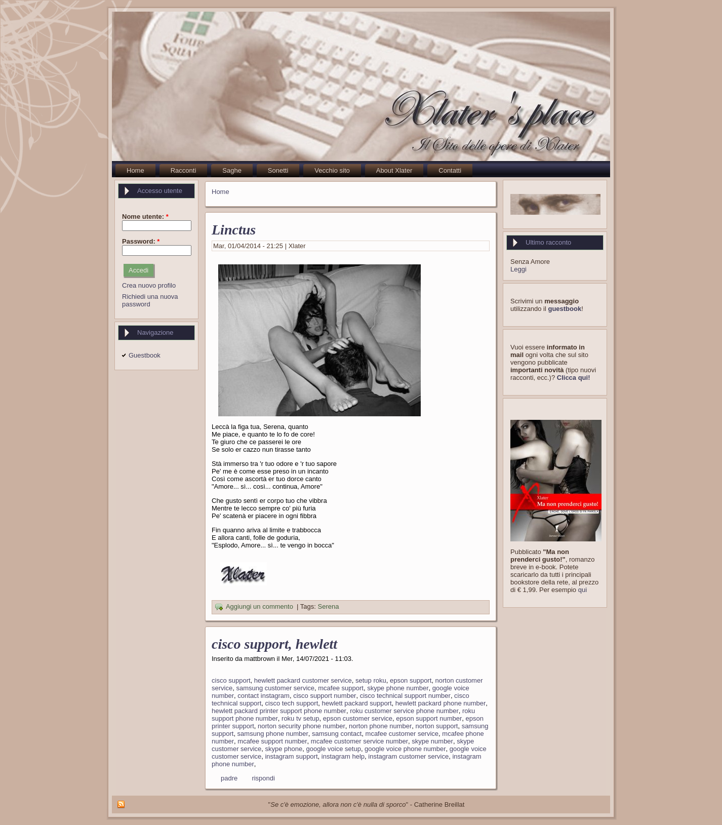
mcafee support (341, 688)
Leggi (518, 269)
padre (229, 778)
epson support (410, 680)
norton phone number (380, 726)
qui (582, 590)
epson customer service (357, 718)
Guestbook (145, 355)
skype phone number (397, 688)
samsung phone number (272, 733)
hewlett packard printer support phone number (279, 711)
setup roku (370, 680)
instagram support (291, 756)
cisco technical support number (405, 695)
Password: (140, 241)
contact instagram (263, 695)
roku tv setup (300, 718)
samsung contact (337, 733)
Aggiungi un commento (259, 607)
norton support (437, 726)
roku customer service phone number (404, 711)
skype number (432, 741)
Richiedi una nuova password (150, 300)
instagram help (343, 756)
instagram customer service (408, 756)
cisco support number (324, 695)
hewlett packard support (357, 703)
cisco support (231, 680)
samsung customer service (275, 688)
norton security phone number (301, 726)
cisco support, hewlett (274, 644)
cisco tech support (291, 703)
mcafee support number (272, 741)
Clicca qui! (573, 377)
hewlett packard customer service (303, 680)
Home (220, 191)
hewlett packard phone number (440, 703)
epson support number (429, 718)
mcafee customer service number (359, 741)
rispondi (263, 778)
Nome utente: (145, 216)
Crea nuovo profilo (149, 285)
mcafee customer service (402, 733)
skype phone (283, 749)
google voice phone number (405, 749)
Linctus (234, 230)
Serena (328, 607)
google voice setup (333, 749)
